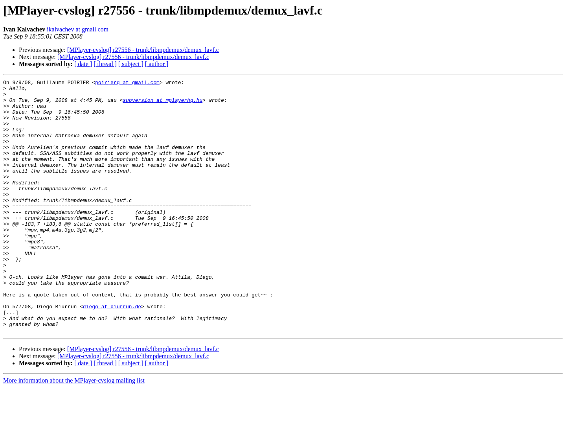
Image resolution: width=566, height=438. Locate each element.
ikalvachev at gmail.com (77, 29)
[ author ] (157, 64)
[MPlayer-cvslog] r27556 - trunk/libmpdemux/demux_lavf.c (143, 49)
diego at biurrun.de (112, 352)
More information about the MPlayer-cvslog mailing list (74, 431)
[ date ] (83, 64)
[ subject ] (130, 64)
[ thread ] (105, 64)
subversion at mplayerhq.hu (162, 104)
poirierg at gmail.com (127, 83)
